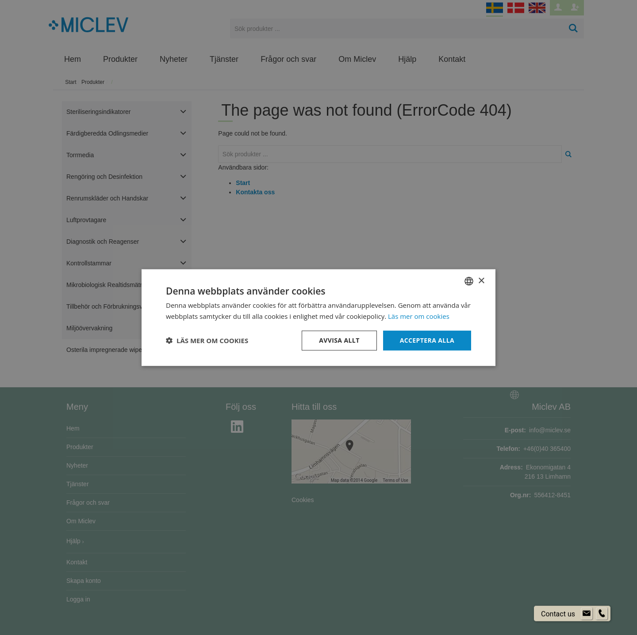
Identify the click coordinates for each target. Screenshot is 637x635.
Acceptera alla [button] (427, 340)
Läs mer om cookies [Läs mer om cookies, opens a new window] (418, 316)
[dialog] (318, 317)
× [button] (481, 280)
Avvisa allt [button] (339, 340)
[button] (207, 340)
